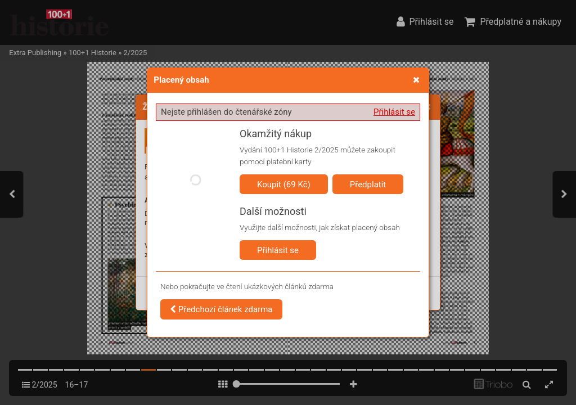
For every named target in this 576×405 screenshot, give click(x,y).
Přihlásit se (394, 112)
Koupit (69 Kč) (283, 184)
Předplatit (368, 184)
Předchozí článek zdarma (221, 309)
